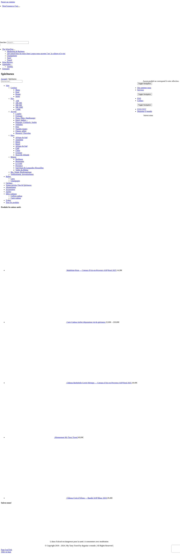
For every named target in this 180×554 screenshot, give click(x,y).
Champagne (15, 181)
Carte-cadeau (16, 198)
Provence (19, 166)
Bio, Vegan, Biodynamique (21, 172)
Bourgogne (19, 161)
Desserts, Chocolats (23, 133)
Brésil (17, 142)
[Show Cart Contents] (19, 6)
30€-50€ (18, 105)
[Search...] (18, 42)
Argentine (19, 140)
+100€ (17, 109)
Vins (7, 86)
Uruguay (18, 153)
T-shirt (8, 200)
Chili (17, 148)
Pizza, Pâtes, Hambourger (25, 118)
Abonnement (11, 187)
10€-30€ (18, 103)
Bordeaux (19, 159)
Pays (12, 135)
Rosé (17, 92)
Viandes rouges (21, 129)
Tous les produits (12, 202)
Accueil (4, 79)
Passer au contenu (8, 2)
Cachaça (9, 183)
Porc (17, 127)
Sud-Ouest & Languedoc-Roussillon (29, 168)
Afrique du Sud (21, 138)
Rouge (18, 94)
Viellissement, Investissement (22, 174)
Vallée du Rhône (21, 170)
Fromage (18, 116)
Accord (13, 112)
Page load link (6, 550)
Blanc (17, 90)
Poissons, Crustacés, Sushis (26, 122)
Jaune (17, 96)
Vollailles (19, 125)
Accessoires (10, 189)
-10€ (17, 101)
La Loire (18, 163)
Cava (13, 179)
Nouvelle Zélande (22, 155)
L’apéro (18, 114)
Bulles (8, 176)
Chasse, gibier (20, 131)
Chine (17, 151)
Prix (12, 99)
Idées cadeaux (11, 194)
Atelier (8, 192)
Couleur (14, 88)
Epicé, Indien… (21, 120)
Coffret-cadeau (16, 196)
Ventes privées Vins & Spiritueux (18, 185)
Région (13, 157)
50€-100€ (19, 107)
